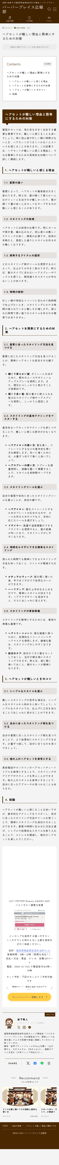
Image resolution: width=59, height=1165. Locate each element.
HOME (5, 1126)
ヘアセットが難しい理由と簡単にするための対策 (28, 74)
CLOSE (48, 64)
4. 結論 (13, 93)
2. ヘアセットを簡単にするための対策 (29, 85)
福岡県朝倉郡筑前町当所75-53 (33, 950)
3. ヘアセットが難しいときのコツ (27, 89)
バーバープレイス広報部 (22, 9)
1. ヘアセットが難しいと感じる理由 (28, 81)
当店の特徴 (19, 28)
